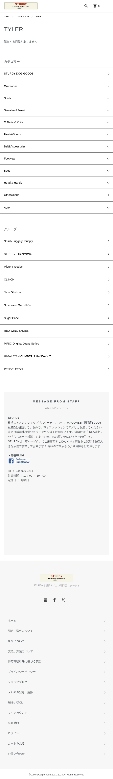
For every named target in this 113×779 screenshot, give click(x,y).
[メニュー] (107, 6)
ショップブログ (17, 682)
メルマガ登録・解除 (20, 692)
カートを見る (16, 743)
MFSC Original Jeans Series (21, 343)
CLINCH (9, 279)
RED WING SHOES (16, 330)
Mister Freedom (13, 266)
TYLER (37, 16)
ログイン (13, 733)
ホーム (7, 16)
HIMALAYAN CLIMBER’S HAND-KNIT (27, 356)
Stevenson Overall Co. (18, 305)
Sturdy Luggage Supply (18, 241)
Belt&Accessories (15, 146)
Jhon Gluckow (12, 292)
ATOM (20, 702)
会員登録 (13, 722)
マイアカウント (17, 712)
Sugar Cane (11, 318)
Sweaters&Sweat (14, 110)
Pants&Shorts (12, 134)
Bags (7, 170)
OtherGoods (11, 194)
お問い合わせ (16, 753)
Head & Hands (13, 182)
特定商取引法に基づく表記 (24, 661)
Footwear (9, 158)
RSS (11, 702)
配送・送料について (20, 630)
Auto (7, 207)
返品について (16, 641)
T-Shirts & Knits (22, 16)
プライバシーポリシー (22, 671)
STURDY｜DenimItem (18, 254)
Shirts (7, 98)
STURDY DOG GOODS (19, 73)
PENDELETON (13, 369)
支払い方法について (20, 651)
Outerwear (10, 86)
